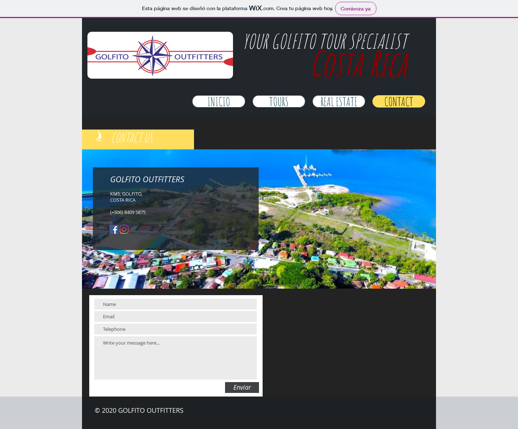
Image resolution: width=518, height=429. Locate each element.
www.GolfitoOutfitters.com (139, 206)
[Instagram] (124, 229)
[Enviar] (242, 387)
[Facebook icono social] (113, 229)
